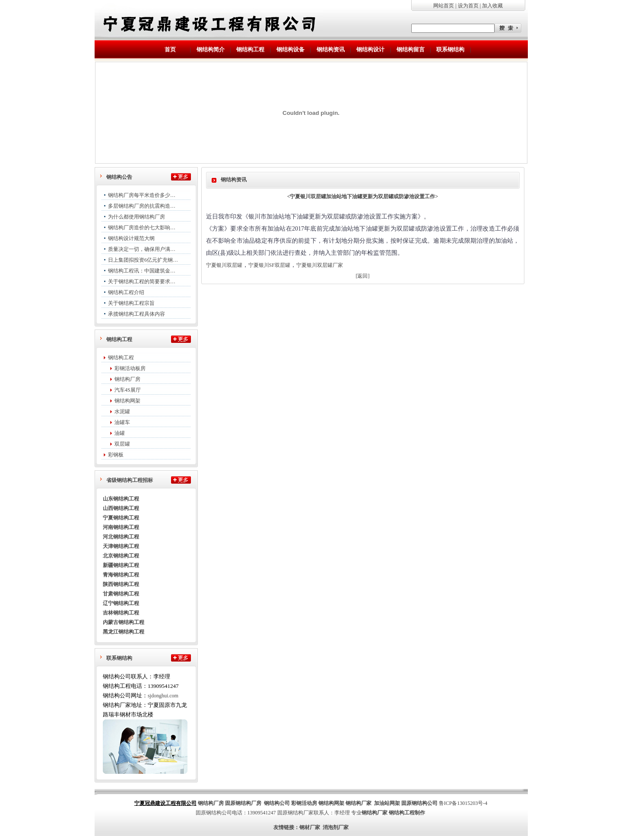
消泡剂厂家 (336, 827)
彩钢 (296, 803)
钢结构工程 (121, 358)
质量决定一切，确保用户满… (141, 249)
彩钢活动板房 (130, 368)
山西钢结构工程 (121, 508)
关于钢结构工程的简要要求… (141, 282)
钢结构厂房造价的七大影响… (141, 228)
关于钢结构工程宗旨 (131, 303)
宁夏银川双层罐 (224, 265)
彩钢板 (116, 455)
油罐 (119, 433)
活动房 (309, 803)
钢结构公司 (277, 803)
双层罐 (122, 444)
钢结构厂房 (127, 379)
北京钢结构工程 (121, 556)
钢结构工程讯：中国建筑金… (141, 271)
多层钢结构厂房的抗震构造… (141, 206)
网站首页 (443, 6)
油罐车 (122, 422)
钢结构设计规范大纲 (131, 238)
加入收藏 (492, 6)
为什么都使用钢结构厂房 (136, 217)
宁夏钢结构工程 (121, 518)
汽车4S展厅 (127, 390)
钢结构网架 (127, 401)
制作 (420, 813)
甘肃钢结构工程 (121, 594)
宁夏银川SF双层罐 (269, 265)
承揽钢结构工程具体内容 (136, 314)
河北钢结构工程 (121, 537)
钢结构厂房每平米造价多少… (141, 195)
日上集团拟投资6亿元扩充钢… (143, 260)
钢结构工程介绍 (126, 292)
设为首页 (468, 6)
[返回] (363, 276)
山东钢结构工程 (121, 499)
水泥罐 (122, 411)
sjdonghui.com (163, 696)
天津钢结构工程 (121, 546)
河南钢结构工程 (121, 527)
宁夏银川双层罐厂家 (319, 265)
